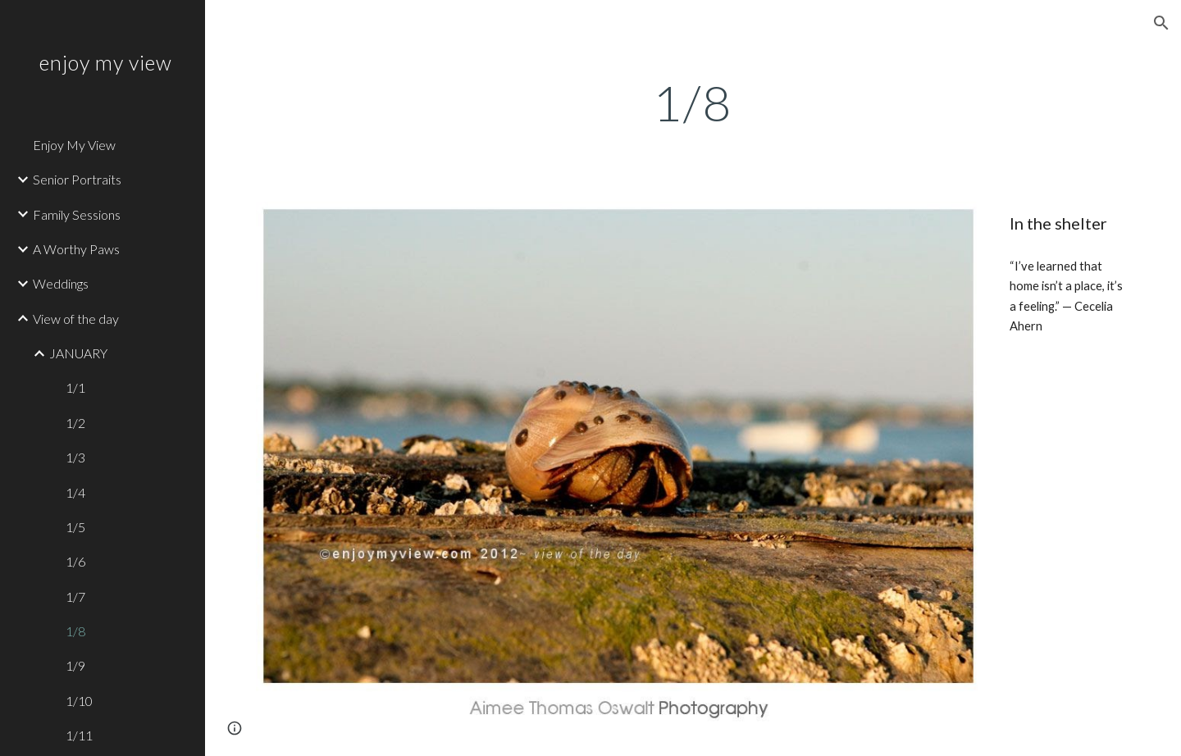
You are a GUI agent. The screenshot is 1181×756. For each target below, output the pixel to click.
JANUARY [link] (78, 353)
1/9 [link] (75, 665)
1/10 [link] (79, 700)
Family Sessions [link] (77, 214)
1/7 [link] (75, 596)
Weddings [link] (61, 283)
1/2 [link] (75, 422)
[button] (1161, 23)
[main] (693, 102)
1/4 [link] (75, 492)
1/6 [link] (75, 561)
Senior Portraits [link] (77, 179)
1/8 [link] (75, 631)
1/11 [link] (79, 735)
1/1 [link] (75, 387)
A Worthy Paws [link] (76, 249)
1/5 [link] (75, 527)
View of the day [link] (76, 318)
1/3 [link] (75, 457)
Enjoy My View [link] (74, 145)
